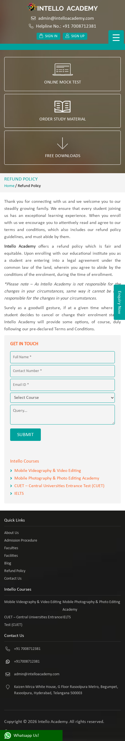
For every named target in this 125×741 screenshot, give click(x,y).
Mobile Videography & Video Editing (47, 471)
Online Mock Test (62, 74)
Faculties (11, 548)
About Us (11, 533)
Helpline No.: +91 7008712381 (62, 26)
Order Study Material (62, 111)
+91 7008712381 (27, 649)
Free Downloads (62, 147)
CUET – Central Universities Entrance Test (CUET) (59, 486)
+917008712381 (27, 661)
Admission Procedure (20, 540)
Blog (7, 563)
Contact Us (12, 579)
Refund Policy (14, 571)
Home (9, 186)
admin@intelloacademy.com (62, 18)
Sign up (75, 36)
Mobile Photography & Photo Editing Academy (56, 478)
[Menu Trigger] (116, 38)
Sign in (48, 36)
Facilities (11, 556)
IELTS (19, 493)
